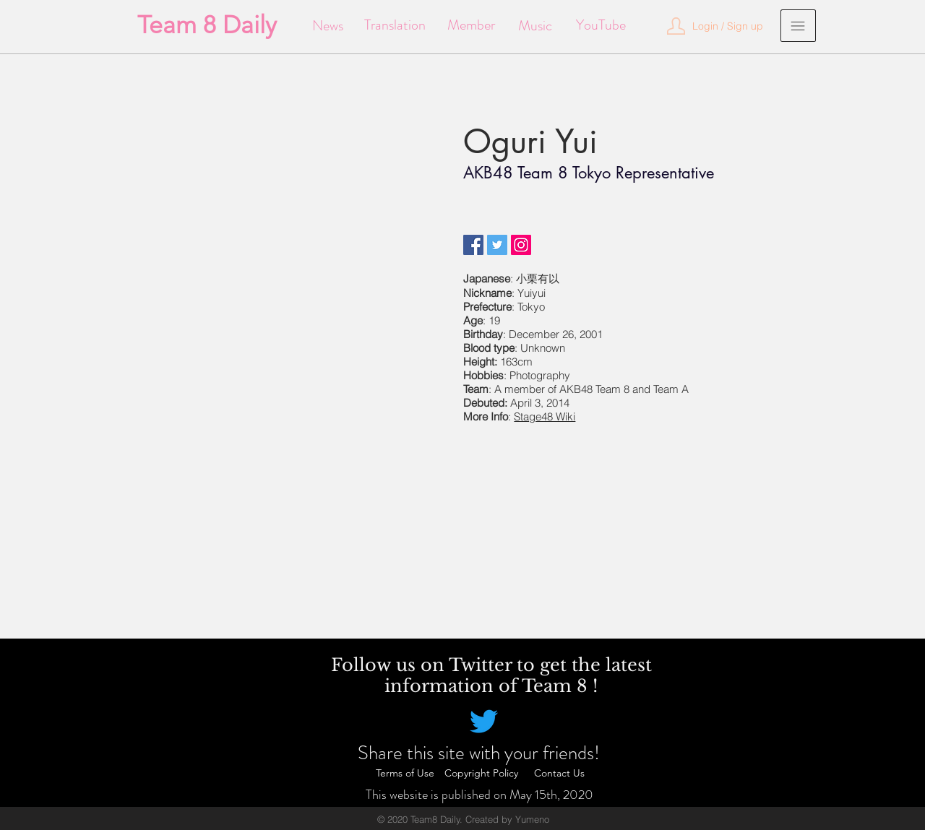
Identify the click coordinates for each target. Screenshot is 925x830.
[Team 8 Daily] (207, 25)
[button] (727, 26)
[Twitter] (497, 245)
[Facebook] (473, 245)
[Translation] (395, 25)
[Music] (535, 26)
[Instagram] (521, 245)
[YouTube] (601, 25)
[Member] (471, 25)
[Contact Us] (559, 773)
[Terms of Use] (405, 773)
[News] (328, 26)
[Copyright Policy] (481, 773)
